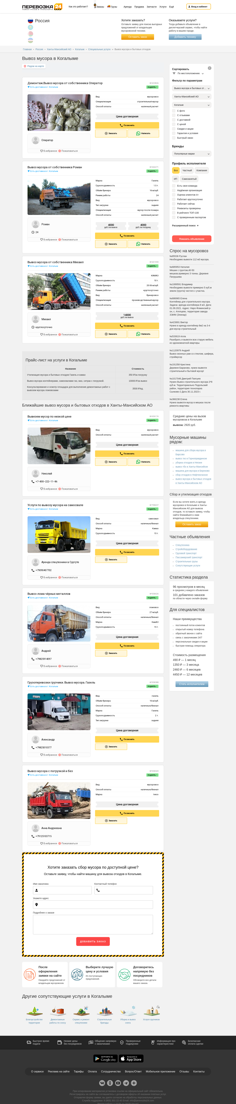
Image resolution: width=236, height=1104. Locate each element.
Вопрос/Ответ (133, 1070)
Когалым (80, 49)
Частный (187, 170)
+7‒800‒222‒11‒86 (46, 481)
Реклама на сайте (58, 1070)
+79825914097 (43, 658)
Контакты (199, 1070)
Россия (40, 49)
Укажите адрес (41, 897)
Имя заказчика (41, 883)
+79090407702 (43, 570)
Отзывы (184, 1070)
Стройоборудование (186, 549)
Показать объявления (191, 239)
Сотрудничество (111, 1070)
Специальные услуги (99, 49)
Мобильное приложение (161, 1070)
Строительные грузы (187, 561)
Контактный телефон (105, 883)
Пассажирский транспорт (189, 557)
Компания (202, 170)
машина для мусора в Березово (192, 470)
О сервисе (37, 1070)
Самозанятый (189, 179)
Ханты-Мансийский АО (59, 49)
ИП (175, 179)
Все (176, 170)
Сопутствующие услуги (188, 565)
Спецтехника (182, 545)
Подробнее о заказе (43, 912)
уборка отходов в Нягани (189, 462)
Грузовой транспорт (186, 553)
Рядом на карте (34, 66)
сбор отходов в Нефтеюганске (192, 475)
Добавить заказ (93, 941)
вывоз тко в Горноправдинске (191, 458)
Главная (27, 49)
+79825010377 (43, 747)
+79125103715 (43, 835)
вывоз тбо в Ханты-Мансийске (192, 466)
